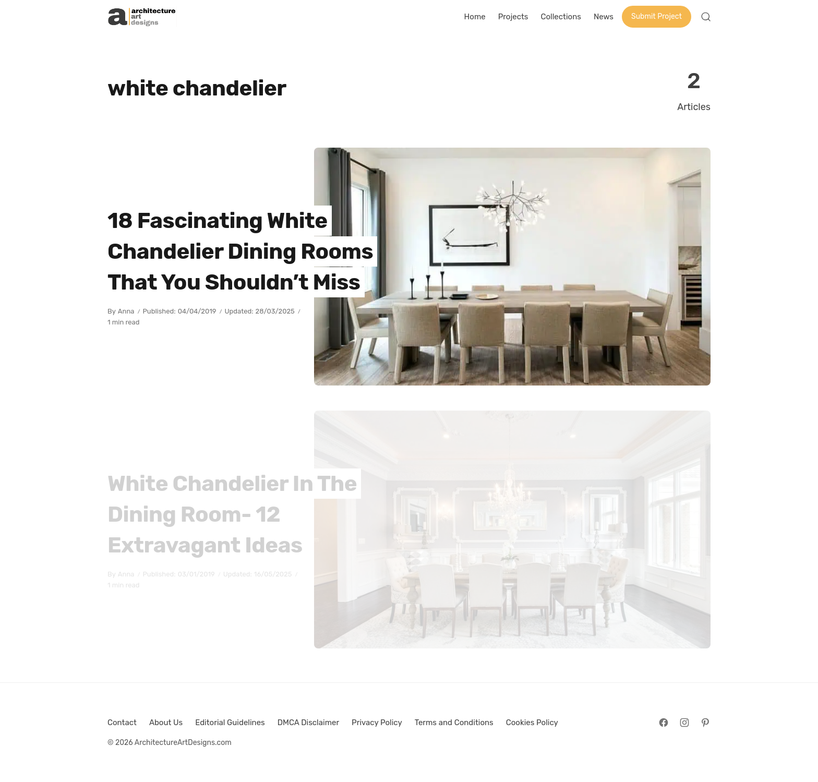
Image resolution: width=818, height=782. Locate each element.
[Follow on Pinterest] (705, 722)
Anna (126, 311)
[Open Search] (705, 16)
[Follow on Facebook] (663, 722)
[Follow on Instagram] (684, 722)
